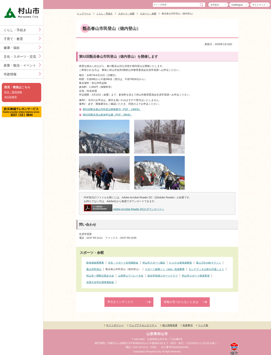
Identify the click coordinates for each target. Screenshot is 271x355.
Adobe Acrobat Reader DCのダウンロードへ (124, 209)
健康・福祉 (12, 48)
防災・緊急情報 (13, 92)
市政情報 (10, 74)
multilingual (237, 5)
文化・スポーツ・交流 (20, 56)
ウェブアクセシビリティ (143, 325)
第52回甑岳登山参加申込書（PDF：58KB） (107, 114)
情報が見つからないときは (181, 301)
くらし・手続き (15, 30)
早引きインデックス (120, 301)
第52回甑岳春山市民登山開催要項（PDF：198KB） (112, 109)
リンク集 (203, 325)
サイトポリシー (115, 325)
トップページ (84, 13)
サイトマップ (258, 5)
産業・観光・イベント (20, 65)
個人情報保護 (169, 325)
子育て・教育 (13, 39)
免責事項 (188, 325)
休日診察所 (10, 97)
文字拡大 (214, 5)
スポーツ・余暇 (126, 13)
